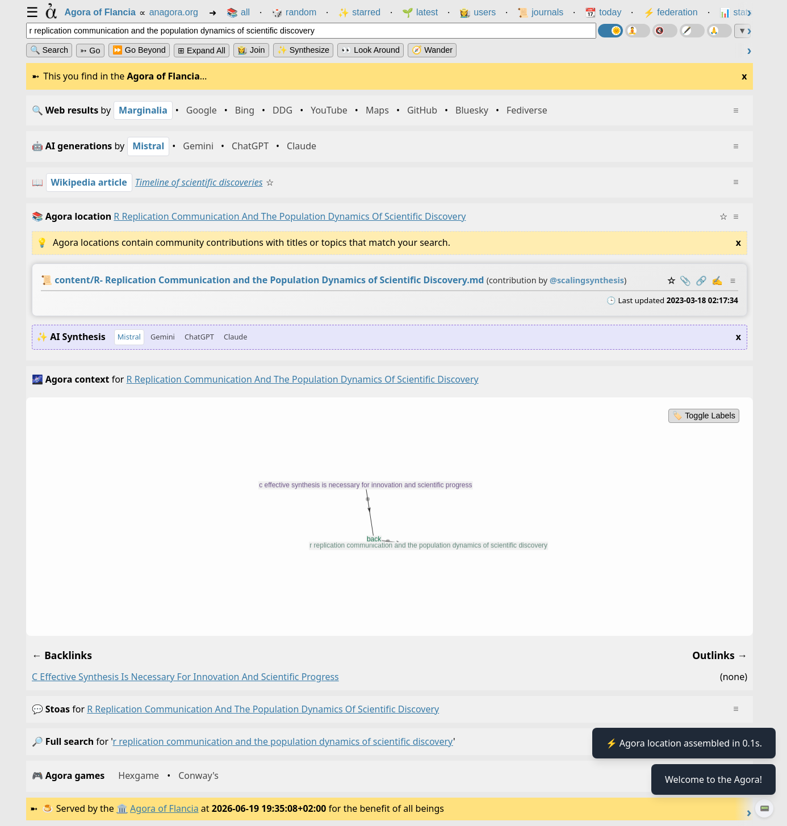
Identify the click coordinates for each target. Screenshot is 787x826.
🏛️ (122, 808)
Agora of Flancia (164, 808)
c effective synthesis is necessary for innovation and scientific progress (185, 676)
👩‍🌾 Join (251, 49)
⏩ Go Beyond (139, 49)
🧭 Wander (432, 49)
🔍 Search (49, 49)
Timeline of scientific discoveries (199, 182)
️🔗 (700, 280)
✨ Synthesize (303, 49)
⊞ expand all (201, 50)
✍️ (716, 280)
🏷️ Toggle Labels (703, 415)
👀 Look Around (370, 49)
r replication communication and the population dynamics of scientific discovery (263, 709)
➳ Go (90, 50)
